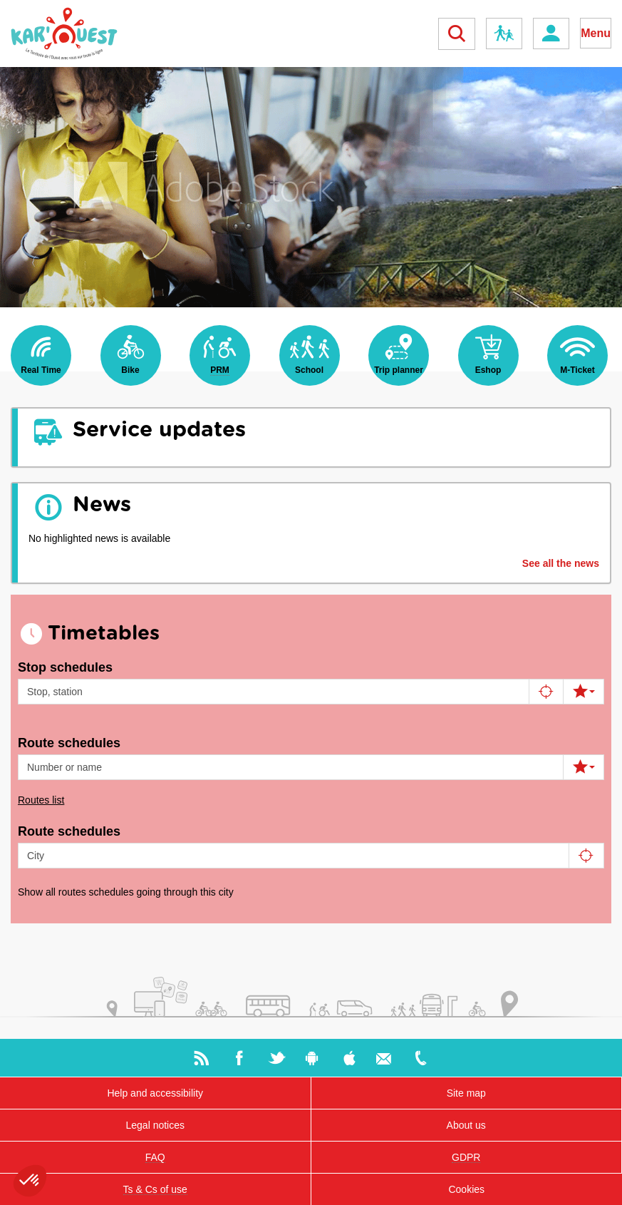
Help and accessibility (155, 1093)
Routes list (41, 800)
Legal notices (155, 1125)
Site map (466, 1093)
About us (466, 1125)
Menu (596, 33)
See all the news (560, 563)
